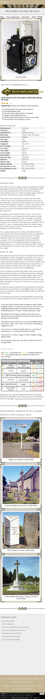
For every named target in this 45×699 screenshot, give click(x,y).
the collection (13, 17)
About (23, 682)
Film (41, 679)
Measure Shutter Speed (12, 636)
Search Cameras (33, 679)
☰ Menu (4, 2)
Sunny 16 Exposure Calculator (14, 630)
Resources (16, 682)
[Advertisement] (17, 658)
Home (2, 17)
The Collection (9, 624)
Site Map (10, 679)
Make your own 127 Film (12, 633)
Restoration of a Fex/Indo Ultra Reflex (28, 399)
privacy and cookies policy (19, 698)
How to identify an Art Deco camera (16, 627)
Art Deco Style (9, 621)
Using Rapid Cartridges (12, 639)
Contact (30, 682)
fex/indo (25, 17)
